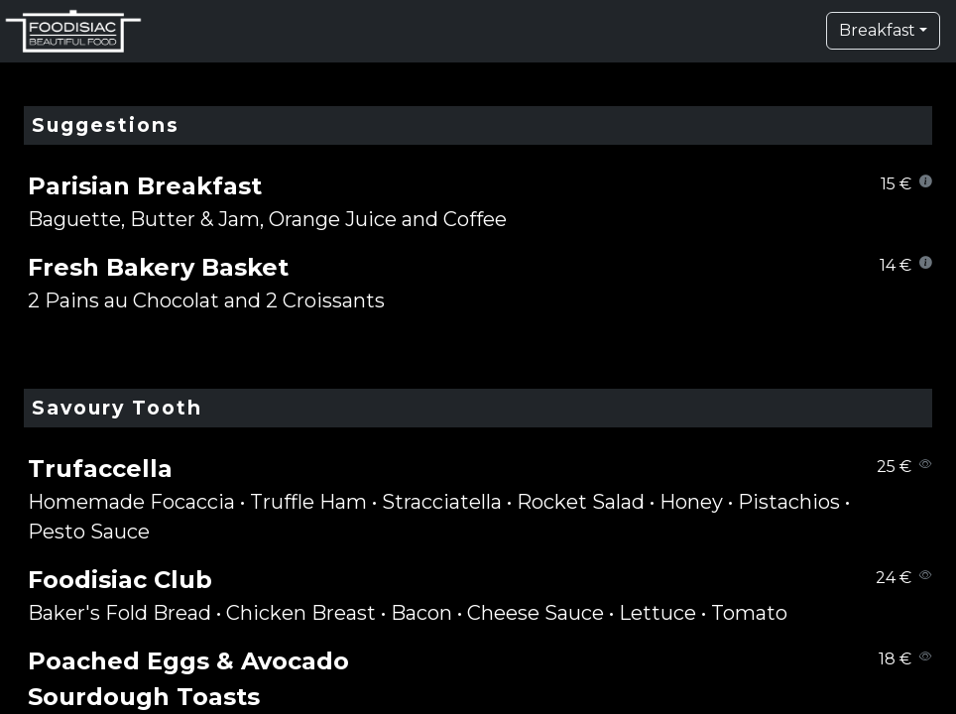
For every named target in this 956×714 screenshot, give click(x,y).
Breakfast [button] (877, 30)
